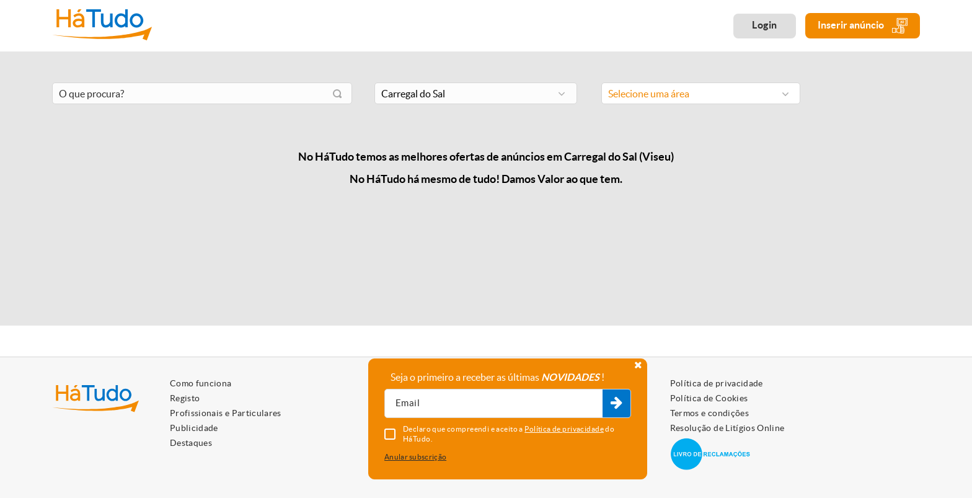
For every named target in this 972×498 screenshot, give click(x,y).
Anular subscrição (415, 457)
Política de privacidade (716, 383)
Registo (185, 398)
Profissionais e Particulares (225, 413)
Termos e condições (709, 413)
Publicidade (194, 428)
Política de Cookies (709, 398)
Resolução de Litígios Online (727, 428)
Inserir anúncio (863, 25)
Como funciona (201, 383)
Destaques (191, 443)
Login (764, 24)
